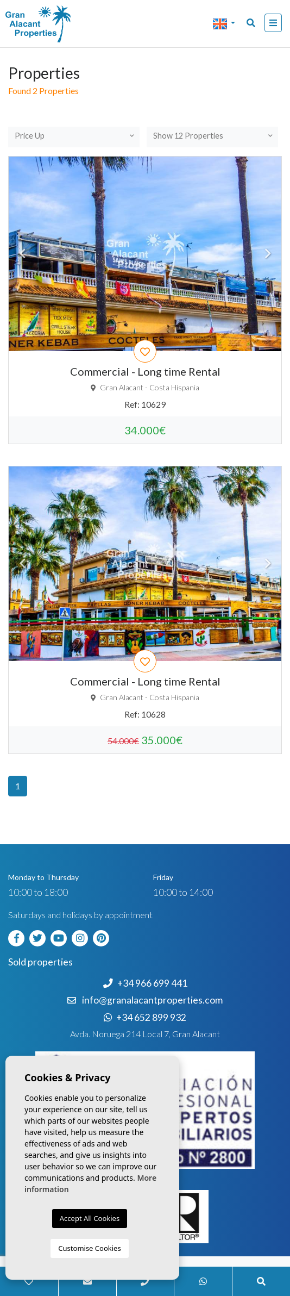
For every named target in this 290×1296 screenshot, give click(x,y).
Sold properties (40, 962)
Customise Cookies (89, 1248)
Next (267, 254)
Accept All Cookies (89, 1218)
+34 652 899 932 (145, 1017)
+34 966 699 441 (145, 983)
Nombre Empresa (51, 23)
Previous (22, 254)
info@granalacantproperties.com (152, 1000)
